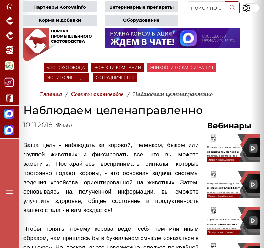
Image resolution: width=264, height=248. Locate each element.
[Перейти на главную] (9, 6)
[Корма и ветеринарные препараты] (9, 66)
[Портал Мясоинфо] (9, 82)
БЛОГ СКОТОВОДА (65, 67)
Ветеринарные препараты (141, 7)
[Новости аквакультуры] (9, 50)
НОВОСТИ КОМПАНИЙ (117, 67)
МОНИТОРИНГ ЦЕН (66, 77)
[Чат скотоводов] (9, 130)
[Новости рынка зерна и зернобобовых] (9, 98)
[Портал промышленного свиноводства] (9, 20)
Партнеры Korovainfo (59, 7)
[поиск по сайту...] (206, 7)
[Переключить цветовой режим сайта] (251, 7)
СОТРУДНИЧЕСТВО (115, 77)
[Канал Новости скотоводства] (9, 114)
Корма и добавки (59, 20)
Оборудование (141, 20)
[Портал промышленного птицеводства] (9, 35)
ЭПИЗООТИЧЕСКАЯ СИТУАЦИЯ (181, 67)
